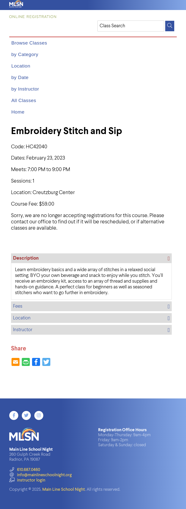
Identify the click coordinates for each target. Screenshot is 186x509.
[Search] (169, 26)
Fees (17, 306)
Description (26, 258)
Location (20, 66)
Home (18, 112)
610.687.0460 (24, 470)
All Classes (23, 100)
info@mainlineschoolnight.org (40, 475)
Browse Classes (29, 43)
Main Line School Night (63, 489)
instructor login (27, 480)
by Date (20, 77)
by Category (24, 54)
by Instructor (25, 89)
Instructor (22, 329)
